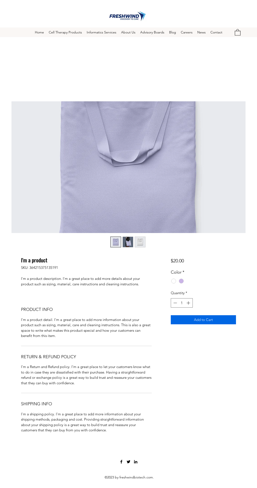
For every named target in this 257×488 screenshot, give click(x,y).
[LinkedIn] (135, 461)
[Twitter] (128, 461)
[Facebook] (121, 461)
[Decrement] (174, 302)
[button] (238, 32)
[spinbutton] (182, 302)
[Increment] (189, 302)
